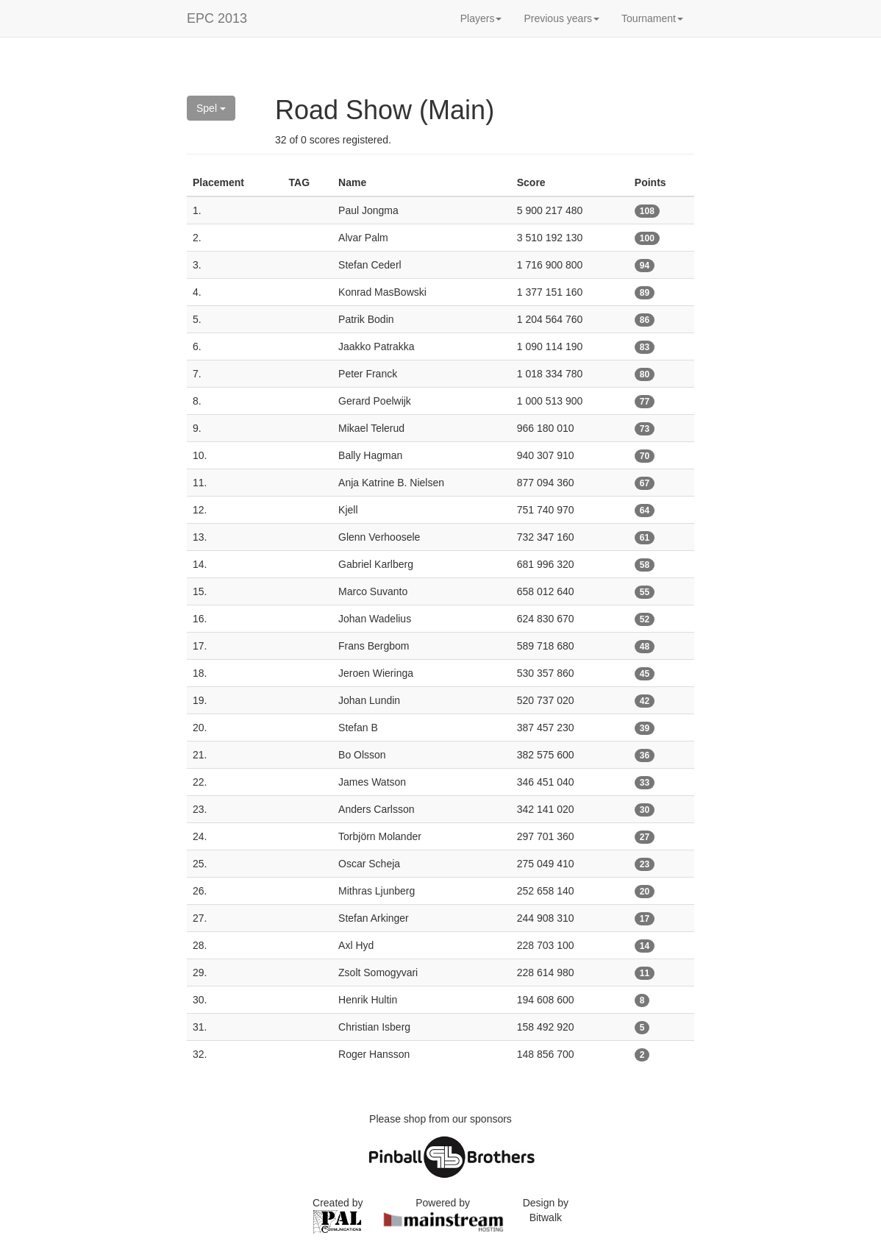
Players (481, 18)
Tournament (652, 18)
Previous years (561, 18)
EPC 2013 (217, 18)
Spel (211, 108)
